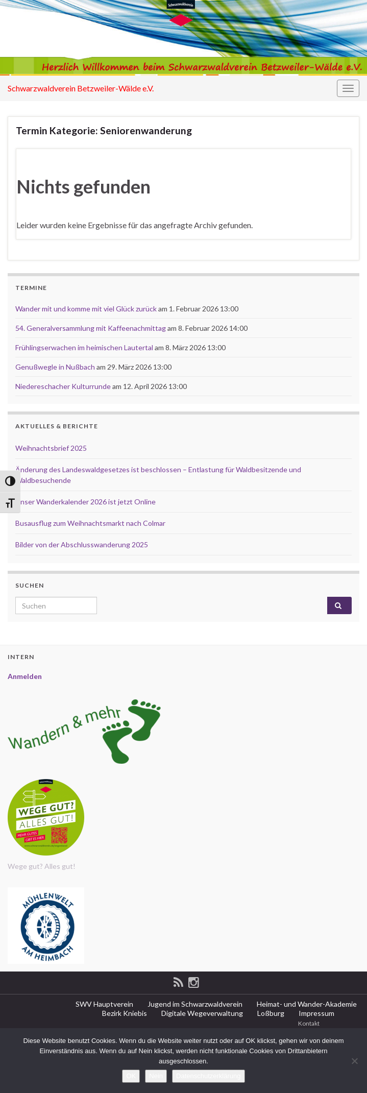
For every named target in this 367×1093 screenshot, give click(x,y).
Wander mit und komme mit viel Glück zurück (86, 308)
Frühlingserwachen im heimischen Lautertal (84, 347)
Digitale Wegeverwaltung (201, 1013)
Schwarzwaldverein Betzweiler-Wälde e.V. (81, 88)
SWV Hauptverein (103, 1004)
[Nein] (354, 1061)
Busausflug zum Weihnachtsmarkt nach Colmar (90, 523)
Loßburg (270, 1013)
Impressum (315, 1013)
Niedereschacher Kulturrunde (63, 386)
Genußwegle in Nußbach (55, 366)
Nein (156, 1076)
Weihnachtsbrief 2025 (51, 448)
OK (131, 1076)
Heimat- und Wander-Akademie (306, 1004)
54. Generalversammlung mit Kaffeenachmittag (90, 328)
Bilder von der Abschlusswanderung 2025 (81, 544)
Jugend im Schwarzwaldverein (194, 1004)
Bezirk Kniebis (124, 1013)
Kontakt (308, 1023)
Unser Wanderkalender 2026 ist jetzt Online (85, 501)
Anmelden (25, 676)
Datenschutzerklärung (208, 1076)
